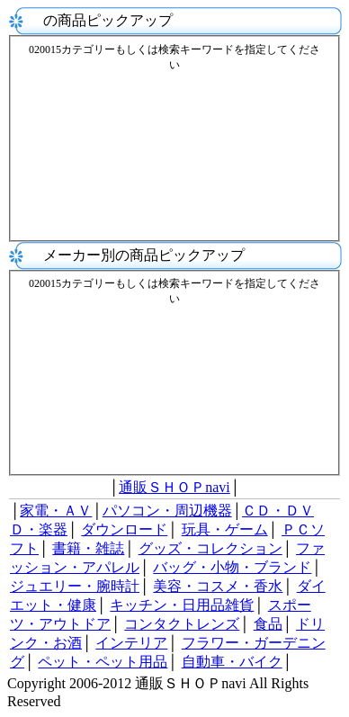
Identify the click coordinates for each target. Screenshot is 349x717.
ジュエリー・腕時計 (74, 586)
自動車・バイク (232, 661)
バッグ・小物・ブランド (232, 567)
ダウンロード (124, 529)
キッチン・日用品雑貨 (182, 605)
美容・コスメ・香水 (217, 586)
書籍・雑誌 (88, 548)
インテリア (131, 642)
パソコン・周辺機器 (167, 510)
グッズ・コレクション (210, 548)
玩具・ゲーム (225, 529)
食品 (268, 624)
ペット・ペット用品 (102, 661)
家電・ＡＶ (56, 510)
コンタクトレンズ (181, 624)
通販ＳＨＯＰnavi (174, 487)
